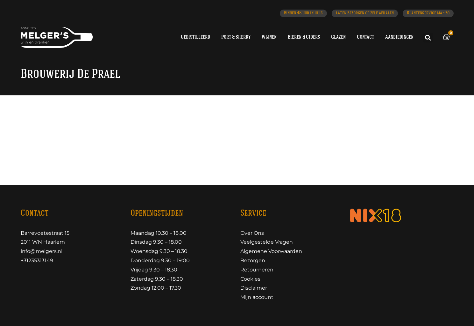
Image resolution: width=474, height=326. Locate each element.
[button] (428, 37)
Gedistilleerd (195, 37)
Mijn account (256, 297)
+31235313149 (37, 260)
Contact (365, 37)
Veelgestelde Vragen (266, 242)
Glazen (338, 37)
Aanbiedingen (399, 37)
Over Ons (252, 233)
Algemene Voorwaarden (271, 251)
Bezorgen (252, 260)
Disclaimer (253, 288)
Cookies (250, 279)
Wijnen (269, 37)
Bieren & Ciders (304, 37)
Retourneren (256, 270)
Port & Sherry (236, 37)
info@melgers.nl (41, 251)
